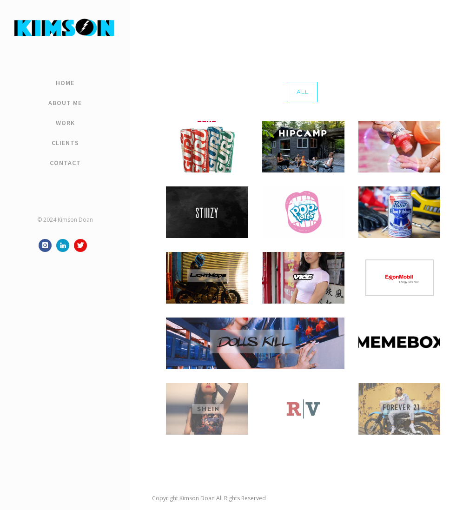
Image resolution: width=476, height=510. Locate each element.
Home (65, 83)
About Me (65, 103)
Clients (65, 143)
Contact (65, 163)
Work (65, 123)
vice (449, 22)
